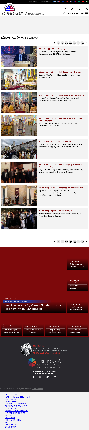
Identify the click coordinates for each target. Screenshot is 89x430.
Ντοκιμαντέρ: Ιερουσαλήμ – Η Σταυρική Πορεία (77, 331)
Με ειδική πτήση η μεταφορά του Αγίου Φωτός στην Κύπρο (77, 308)
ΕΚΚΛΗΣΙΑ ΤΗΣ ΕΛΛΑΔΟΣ (16, 406)
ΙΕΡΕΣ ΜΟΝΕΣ (10, 399)
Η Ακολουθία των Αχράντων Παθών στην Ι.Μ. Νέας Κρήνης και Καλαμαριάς (32, 307)
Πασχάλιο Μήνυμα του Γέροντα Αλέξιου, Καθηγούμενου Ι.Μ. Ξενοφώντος (33, 331)
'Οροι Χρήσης (37, 389)
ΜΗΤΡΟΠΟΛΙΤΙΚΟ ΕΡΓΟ (15, 413)
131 (66, 43)
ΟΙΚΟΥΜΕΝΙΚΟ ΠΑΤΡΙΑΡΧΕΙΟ (17, 404)
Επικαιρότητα (75, 304)
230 (82, 43)
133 (74, 43)
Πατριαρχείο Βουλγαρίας (8, 326)
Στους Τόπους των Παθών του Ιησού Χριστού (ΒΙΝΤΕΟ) (54, 331)
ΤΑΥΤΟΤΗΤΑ (10, 425)
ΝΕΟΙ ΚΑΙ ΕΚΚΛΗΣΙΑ (13, 420)
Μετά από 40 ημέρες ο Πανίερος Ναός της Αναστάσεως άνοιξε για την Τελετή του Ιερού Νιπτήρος (77, 287)
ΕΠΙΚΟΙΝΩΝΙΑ (10, 427)
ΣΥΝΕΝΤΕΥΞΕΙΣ (11, 401)
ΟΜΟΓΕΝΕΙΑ (10, 418)
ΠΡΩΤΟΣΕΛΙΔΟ (11, 395)
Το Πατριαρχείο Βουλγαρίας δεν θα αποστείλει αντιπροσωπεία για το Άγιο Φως (10, 331)
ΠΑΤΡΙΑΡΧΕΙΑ (10, 408)
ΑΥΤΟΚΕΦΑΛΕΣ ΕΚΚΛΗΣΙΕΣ (16, 411)
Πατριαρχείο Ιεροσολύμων (75, 282)
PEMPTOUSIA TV (75, 261)
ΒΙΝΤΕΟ (8, 422)
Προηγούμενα (54, 43)
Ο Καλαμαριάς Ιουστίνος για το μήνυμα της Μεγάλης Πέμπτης (77, 265)
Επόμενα (86, 43)
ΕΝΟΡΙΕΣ (8, 415)
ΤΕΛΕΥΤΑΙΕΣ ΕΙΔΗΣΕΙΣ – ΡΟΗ (17, 397)
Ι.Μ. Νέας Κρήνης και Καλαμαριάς (16, 301)
